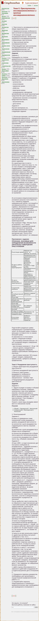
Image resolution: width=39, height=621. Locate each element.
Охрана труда (6, 45)
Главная (29, 5)
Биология (4, 11)
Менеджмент (5, 39)
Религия (4, 58)
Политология (5, 49)
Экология (4, 77)
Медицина (5, 36)
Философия (5, 70)
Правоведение (6, 52)
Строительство (6, 66)
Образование (6, 42)
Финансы (4, 74)
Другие (4, 16)
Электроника (5, 82)
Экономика (5, 79)
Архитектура (5, 8)
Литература (5, 27)
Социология (5, 59)
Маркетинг (5, 30)
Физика (4, 69)
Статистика (5, 63)
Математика (5, 33)
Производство (6, 55)
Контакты (36, 5)
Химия (4, 75)
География (5, 13)
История (4, 21)
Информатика (6, 18)
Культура (4, 24)
